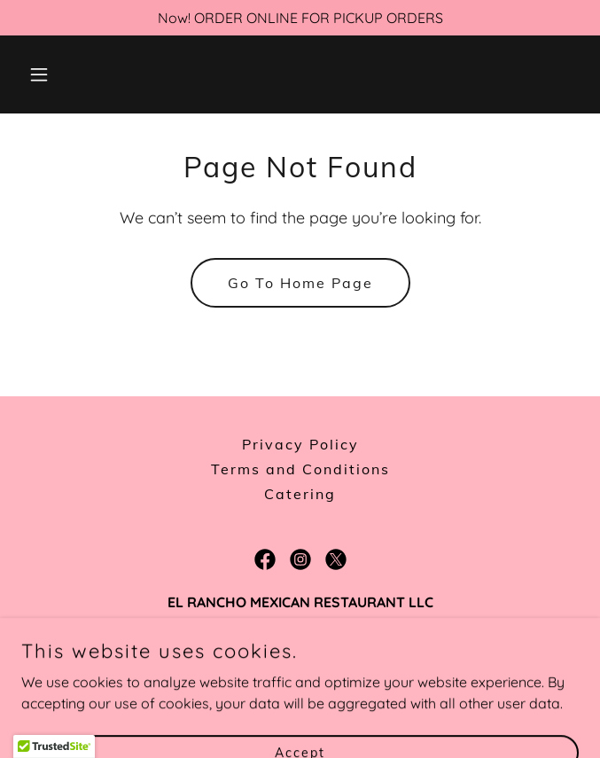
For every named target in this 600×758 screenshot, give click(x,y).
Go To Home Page (300, 283)
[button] (63, 74)
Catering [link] (300, 494)
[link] (265, 559)
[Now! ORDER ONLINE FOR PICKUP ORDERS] (300, 18)
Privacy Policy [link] (300, 444)
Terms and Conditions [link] (300, 469)
